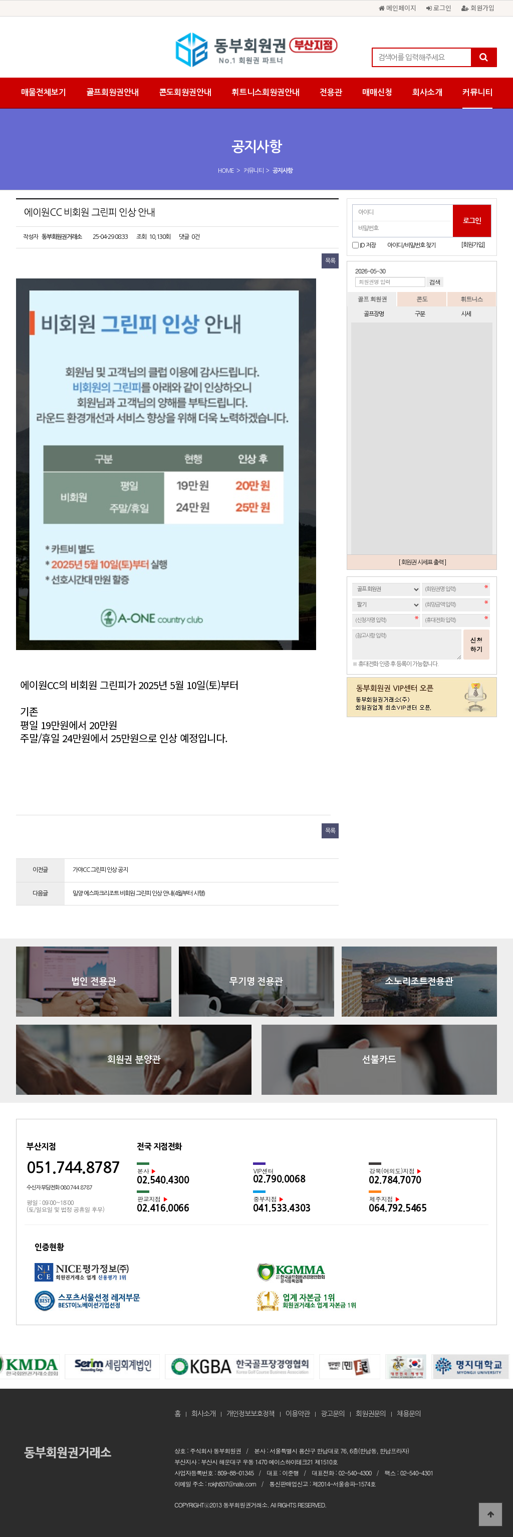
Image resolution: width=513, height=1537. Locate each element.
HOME (226, 171)
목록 (330, 261)
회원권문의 (371, 1413)
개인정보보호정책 (250, 1413)
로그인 (438, 8)
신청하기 (476, 644)
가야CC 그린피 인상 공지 (100, 870)
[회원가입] (472, 245)
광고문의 (333, 1413)
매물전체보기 (43, 92)
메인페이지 (397, 8)
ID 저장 (368, 245)
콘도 (421, 298)
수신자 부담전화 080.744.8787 (59, 1187)
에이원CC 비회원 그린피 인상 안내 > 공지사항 (256, 50)
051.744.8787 (73, 1167)
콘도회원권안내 (185, 92)
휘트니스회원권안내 (265, 92)
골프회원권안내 (112, 92)
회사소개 (427, 92)
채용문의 (409, 1413)
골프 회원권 (372, 298)
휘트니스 (471, 298)
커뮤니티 (477, 92)
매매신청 (377, 92)
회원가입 (477, 8)
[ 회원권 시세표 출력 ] (422, 562)
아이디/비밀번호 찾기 (411, 245)
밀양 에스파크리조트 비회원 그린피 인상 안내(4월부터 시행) (139, 893)
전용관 (331, 92)
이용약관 (298, 1413)
